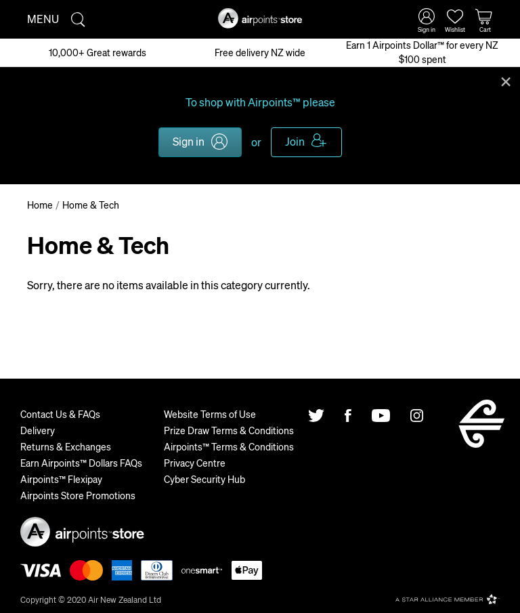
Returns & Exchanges (65, 446)
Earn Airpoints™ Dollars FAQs (81, 463)
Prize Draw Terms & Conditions (229, 430)
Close (506, 80)
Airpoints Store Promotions (77, 495)
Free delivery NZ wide (260, 52)
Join (295, 141)
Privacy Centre (194, 463)
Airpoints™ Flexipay (61, 479)
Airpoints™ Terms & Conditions (229, 446)
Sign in (188, 141)
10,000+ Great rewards (97, 52)
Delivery (37, 430)
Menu (43, 19)
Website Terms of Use (210, 414)
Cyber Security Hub (204, 479)
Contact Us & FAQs (60, 414)
